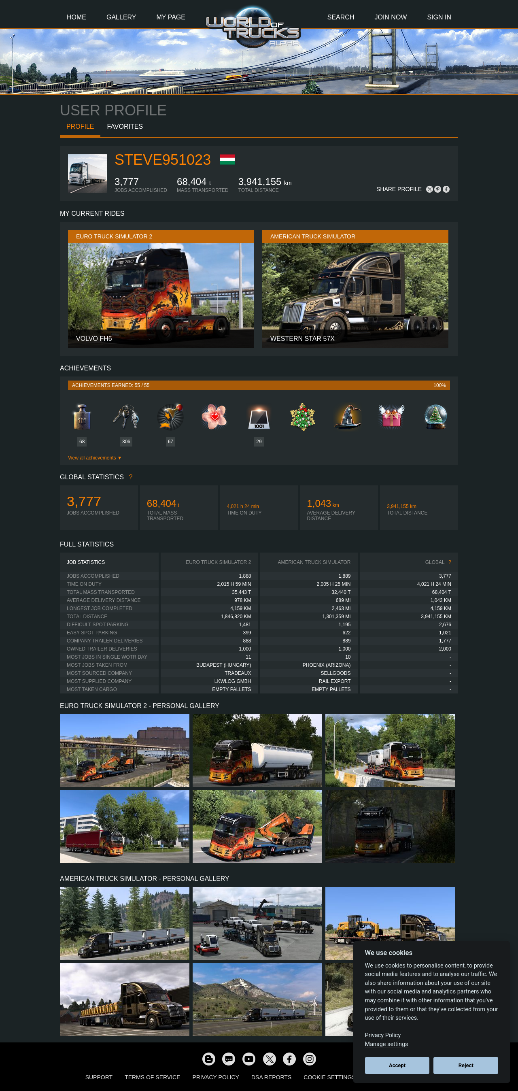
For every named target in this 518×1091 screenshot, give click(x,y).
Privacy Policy (216, 1077)
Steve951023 (163, 159)
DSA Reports (271, 1077)
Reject (466, 1065)
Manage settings (386, 1044)
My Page (171, 17)
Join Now (390, 17)
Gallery (121, 17)
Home (76, 17)
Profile (80, 126)
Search (341, 17)
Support (99, 1077)
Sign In (439, 17)
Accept (397, 1065)
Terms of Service (152, 1077)
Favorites (125, 126)
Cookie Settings (329, 1077)
